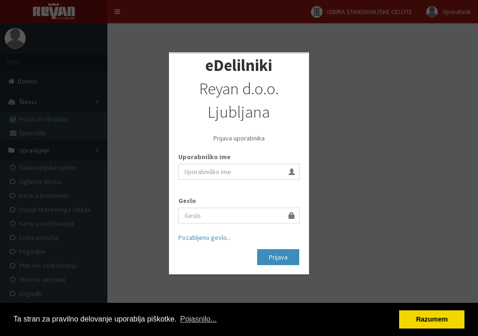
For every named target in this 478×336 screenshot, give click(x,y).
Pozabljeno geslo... (204, 237)
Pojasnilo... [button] (198, 319)
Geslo (187, 200)
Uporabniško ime (204, 157)
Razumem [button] (432, 319)
